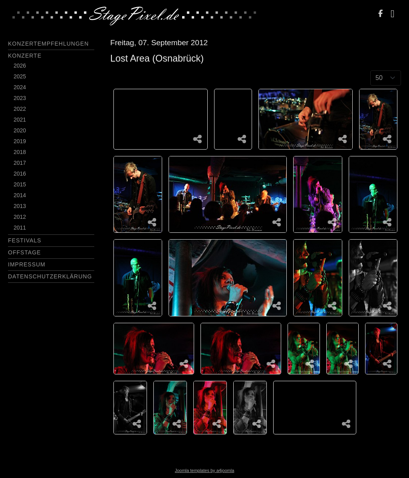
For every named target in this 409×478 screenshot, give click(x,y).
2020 (20, 130)
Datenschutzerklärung (50, 276)
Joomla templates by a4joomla (204, 470)
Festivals (24, 240)
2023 (20, 98)
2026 (20, 65)
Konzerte (25, 55)
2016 (20, 173)
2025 (20, 76)
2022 (20, 109)
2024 (20, 87)
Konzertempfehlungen (48, 43)
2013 (20, 206)
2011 (20, 227)
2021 (20, 119)
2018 (20, 152)
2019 (20, 141)
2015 (20, 184)
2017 (20, 163)
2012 (20, 217)
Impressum (27, 264)
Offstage (24, 252)
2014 (20, 195)
